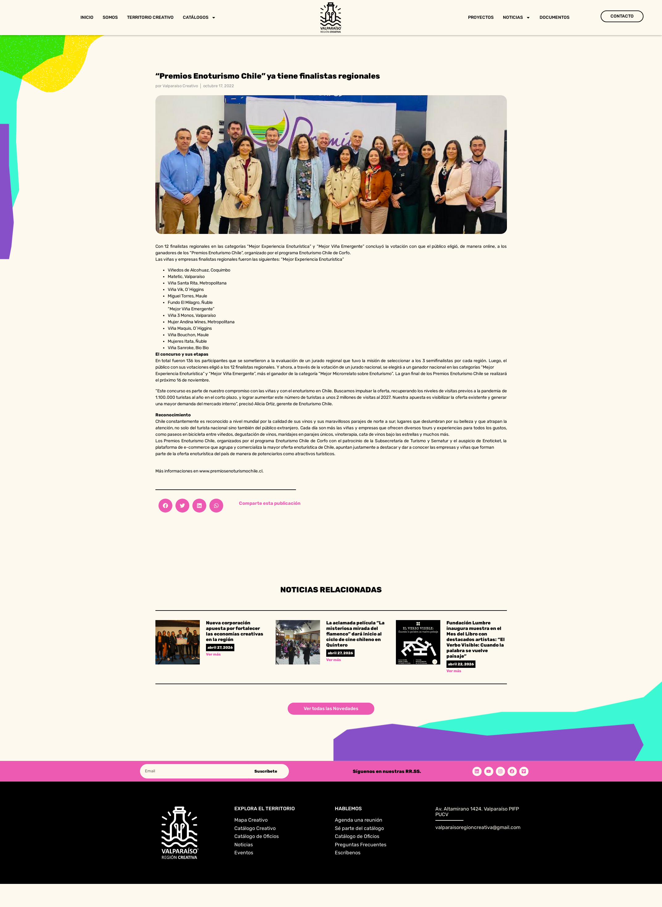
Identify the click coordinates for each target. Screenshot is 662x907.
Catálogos (199, 17)
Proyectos (481, 17)
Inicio (86, 17)
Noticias (516, 17)
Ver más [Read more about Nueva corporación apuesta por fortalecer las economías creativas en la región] (213, 654)
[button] (165, 506)
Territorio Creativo (150, 17)
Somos (110, 17)
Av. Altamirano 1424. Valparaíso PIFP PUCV (477, 811)
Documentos (554, 17)
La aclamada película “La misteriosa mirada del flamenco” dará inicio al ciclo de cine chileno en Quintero (355, 634)
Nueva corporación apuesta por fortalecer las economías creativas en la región (234, 631)
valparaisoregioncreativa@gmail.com (477, 827)
